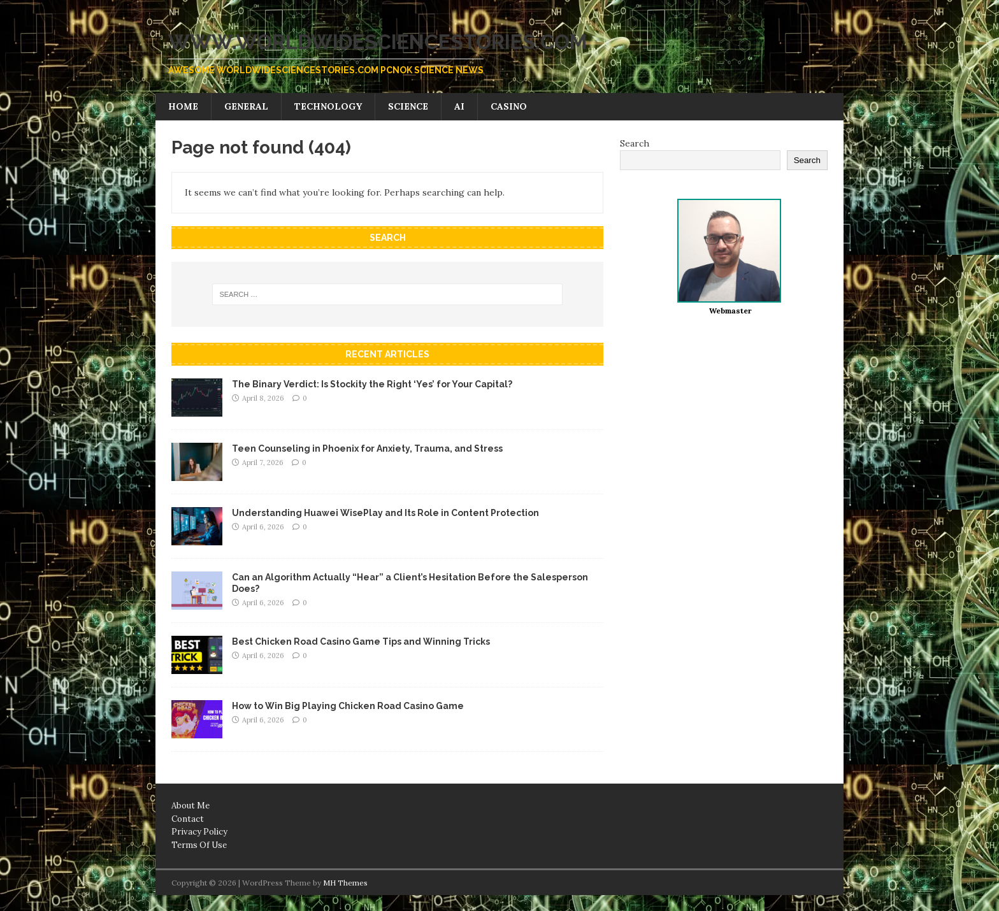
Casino (509, 106)
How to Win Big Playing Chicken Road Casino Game (348, 706)
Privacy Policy (199, 831)
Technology (328, 106)
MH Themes (345, 882)
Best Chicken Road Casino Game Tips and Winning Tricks (361, 641)
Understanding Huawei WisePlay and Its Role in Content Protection (385, 513)
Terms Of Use (199, 845)
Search (634, 143)
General (246, 106)
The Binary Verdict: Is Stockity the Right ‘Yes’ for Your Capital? (372, 384)
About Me (190, 805)
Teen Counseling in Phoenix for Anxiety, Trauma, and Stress (367, 448)
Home (183, 106)
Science (408, 106)
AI (459, 106)
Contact (187, 819)
